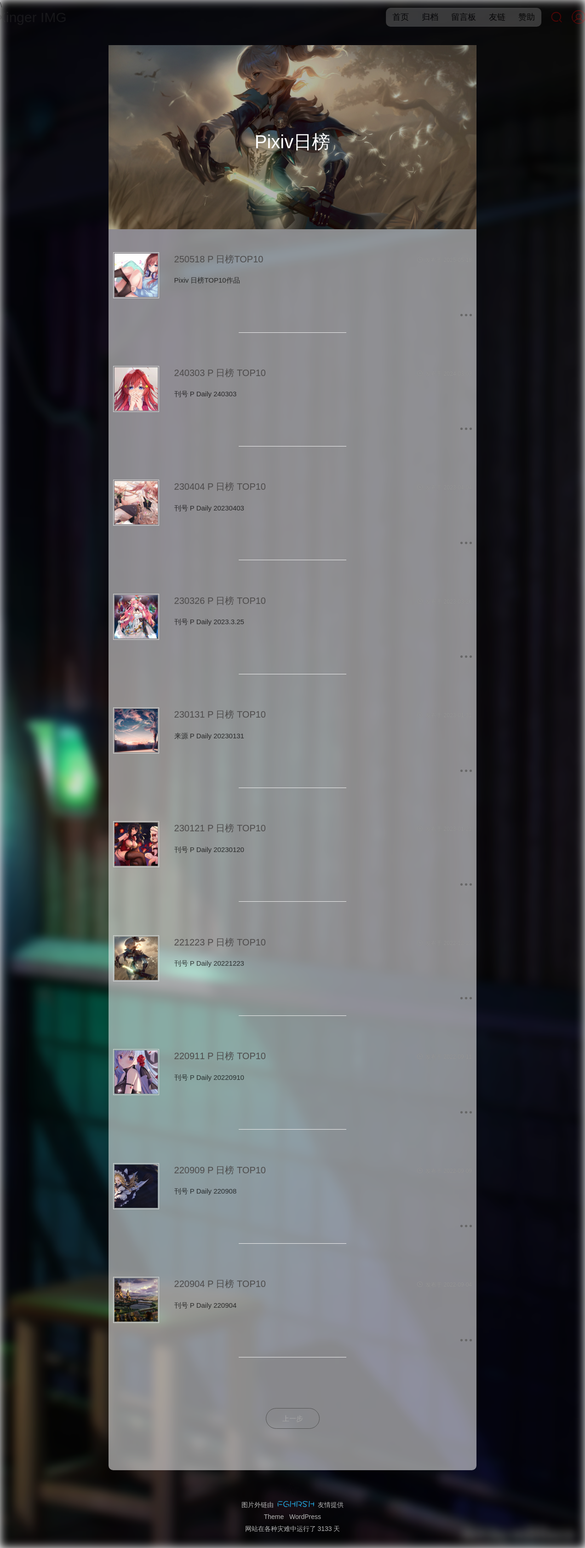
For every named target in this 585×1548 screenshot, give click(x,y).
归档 (420, 17)
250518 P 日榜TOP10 (219, 259)
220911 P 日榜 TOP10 (220, 1056)
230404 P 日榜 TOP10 (220, 486)
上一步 (292, 1418)
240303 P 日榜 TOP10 (220, 373)
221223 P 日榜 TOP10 (220, 942)
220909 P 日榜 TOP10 (220, 1170)
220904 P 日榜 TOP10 (220, 1284)
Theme (274, 1516)
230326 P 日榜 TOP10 (220, 601)
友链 (487, 17)
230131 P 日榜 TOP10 (220, 714)
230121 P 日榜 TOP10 (220, 828)
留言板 (454, 17)
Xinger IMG (41, 17)
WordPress (305, 1516)
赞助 (517, 17)
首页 (391, 17)
